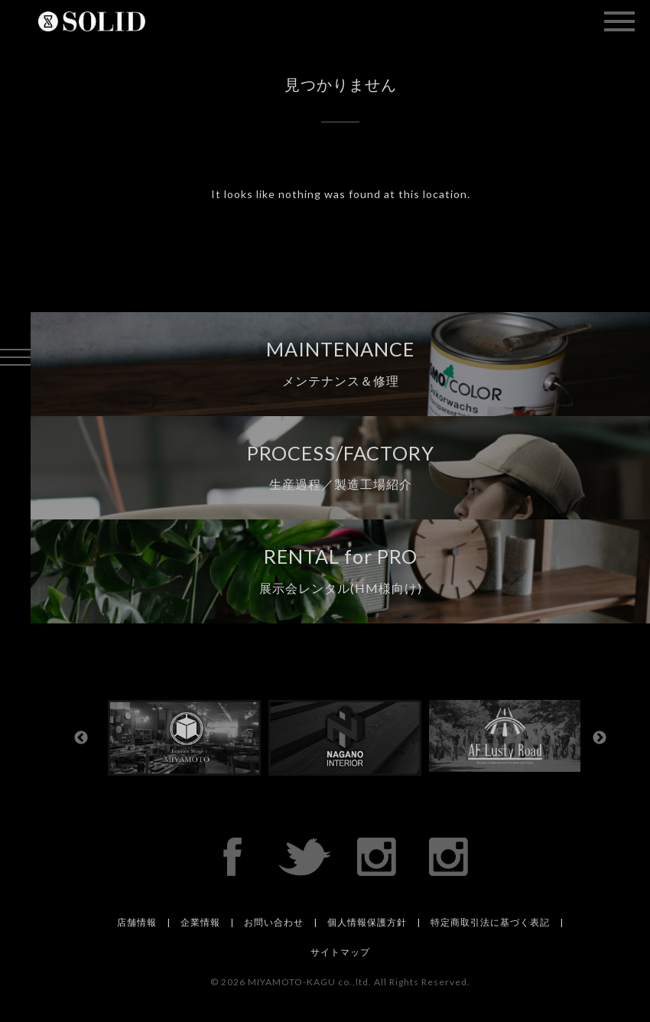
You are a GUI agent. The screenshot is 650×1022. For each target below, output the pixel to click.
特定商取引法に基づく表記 (490, 922)
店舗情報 (137, 922)
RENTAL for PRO (340, 570)
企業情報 (200, 922)
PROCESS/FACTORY (340, 466)
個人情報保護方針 (367, 922)
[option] (188, 738)
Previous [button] (81, 738)
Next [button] (599, 738)
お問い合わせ (274, 922)
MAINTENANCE (340, 362)
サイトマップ (340, 952)
